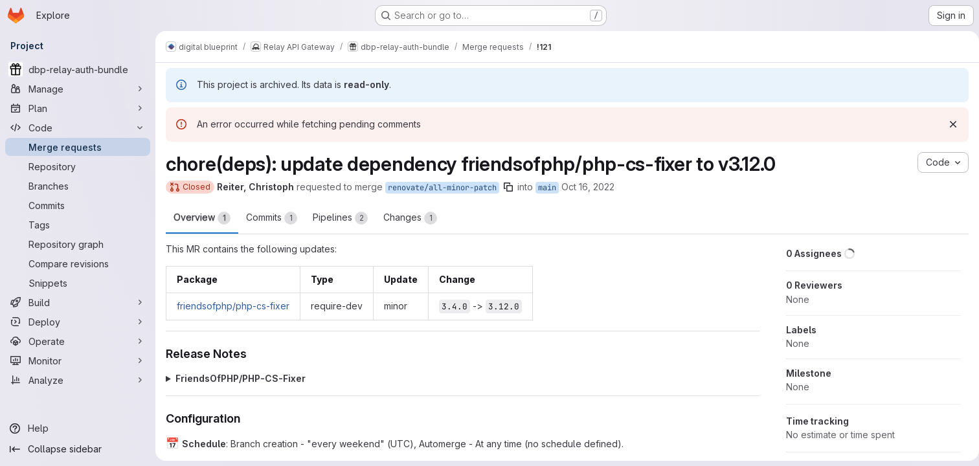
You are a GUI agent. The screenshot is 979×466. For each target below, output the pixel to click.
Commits (271, 218)
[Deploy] (77, 322)
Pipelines (340, 218)
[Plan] (77, 108)
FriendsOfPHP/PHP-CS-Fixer (240, 378)
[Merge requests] (77, 147)
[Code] (77, 127)
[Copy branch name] (508, 187)
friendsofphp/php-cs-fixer (233, 305)
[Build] (77, 302)
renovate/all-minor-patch (442, 188)
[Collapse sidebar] (77, 449)
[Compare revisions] (77, 263)
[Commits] (77, 205)
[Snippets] (77, 283)
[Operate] (77, 341)
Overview (202, 218)
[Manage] (77, 89)
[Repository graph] (77, 244)
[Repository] (77, 166)
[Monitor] (77, 360)
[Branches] (77, 186)
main (547, 188)
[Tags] (77, 225)
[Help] (77, 428)
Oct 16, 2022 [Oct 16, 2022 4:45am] (587, 186)
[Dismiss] (948, 124)
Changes (410, 218)
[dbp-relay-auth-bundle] (77, 69)
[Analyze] (77, 380)
